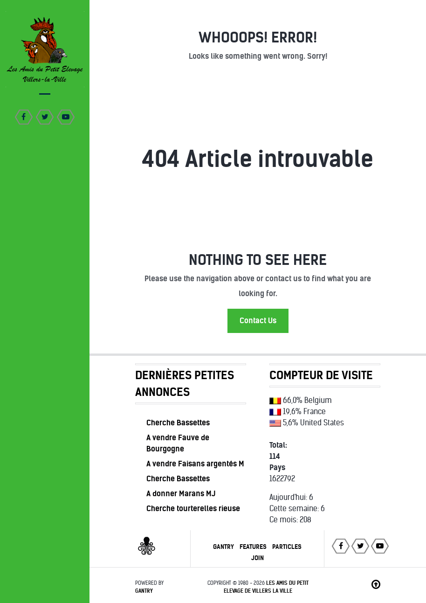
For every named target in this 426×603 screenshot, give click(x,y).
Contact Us (258, 320)
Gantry (223, 546)
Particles (287, 546)
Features (253, 546)
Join (257, 557)
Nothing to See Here (258, 260)
